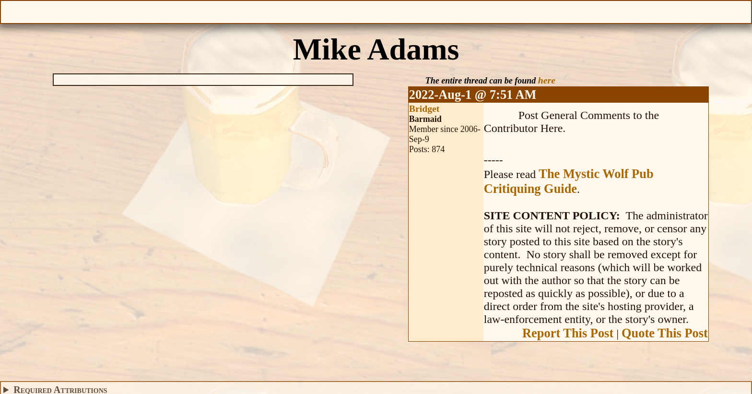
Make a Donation (497, 11)
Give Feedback (254, 11)
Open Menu (11, 11)
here (546, 80)
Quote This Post (665, 333)
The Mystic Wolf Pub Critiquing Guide (569, 181)
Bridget (424, 108)
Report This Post (567, 333)
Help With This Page (741, 11)
